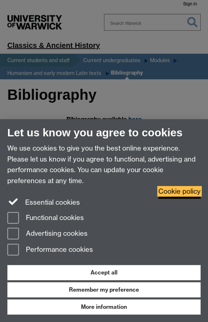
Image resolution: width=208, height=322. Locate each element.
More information (104, 306)
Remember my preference (104, 289)
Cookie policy (179, 191)
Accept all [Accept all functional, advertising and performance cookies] (104, 272)
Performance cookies (50, 250)
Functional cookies (45, 218)
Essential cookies (43, 202)
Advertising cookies (47, 234)
